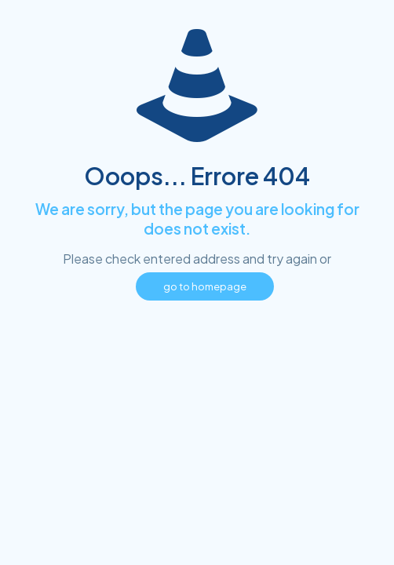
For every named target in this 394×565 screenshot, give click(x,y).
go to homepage (204, 286)
